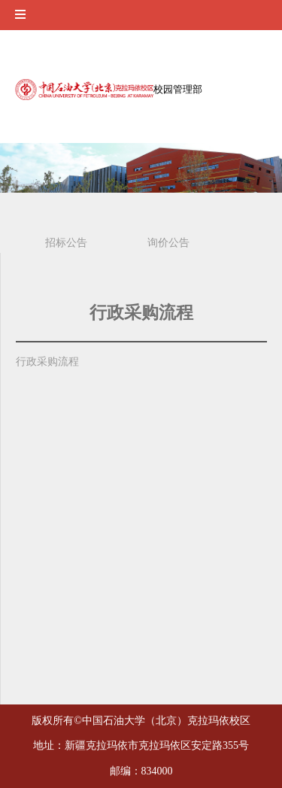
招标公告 (66, 242)
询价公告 (168, 242)
